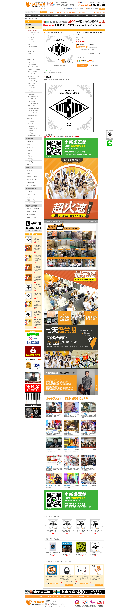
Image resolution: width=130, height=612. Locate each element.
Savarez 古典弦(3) (32, 115)
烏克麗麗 (48, 15)
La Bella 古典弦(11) (32, 112)
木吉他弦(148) (30, 27)
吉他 (39, 15)
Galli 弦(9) (30, 44)
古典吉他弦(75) (30, 91)
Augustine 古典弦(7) (33, 96)
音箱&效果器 (55, 15)
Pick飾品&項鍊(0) (30, 182)
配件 (61, 15)
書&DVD (102, 15)
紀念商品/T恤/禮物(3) (31, 179)
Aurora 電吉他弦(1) (32, 71)
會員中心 (65, 596)
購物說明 (98, 2)
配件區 (37, 18)
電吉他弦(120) (30, 59)
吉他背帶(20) (29, 147)
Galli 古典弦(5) (31, 105)
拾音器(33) (29, 150)
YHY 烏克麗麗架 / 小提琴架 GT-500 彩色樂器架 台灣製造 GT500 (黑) (81, 578)
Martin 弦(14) (31, 51)
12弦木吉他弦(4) (32, 130)
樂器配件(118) (29, 168)
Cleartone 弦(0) (31, 35)
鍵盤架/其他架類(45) (31, 203)
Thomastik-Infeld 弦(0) (33, 32)
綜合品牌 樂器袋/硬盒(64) (32, 208)
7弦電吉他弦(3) (31, 121)
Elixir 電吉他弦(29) (32, 81)
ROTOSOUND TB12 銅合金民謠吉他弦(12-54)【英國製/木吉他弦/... (37, 258)
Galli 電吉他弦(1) (32, 83)
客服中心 (89, 596)
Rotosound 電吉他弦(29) (34, 69)
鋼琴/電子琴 (67, 15)
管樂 (78, 15)
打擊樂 (73, 15)
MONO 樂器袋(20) (31, 217)
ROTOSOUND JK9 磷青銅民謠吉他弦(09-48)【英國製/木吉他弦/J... (37, 248)
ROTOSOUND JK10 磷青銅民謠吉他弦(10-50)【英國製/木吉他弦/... (37, 267)
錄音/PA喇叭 (95, 15)
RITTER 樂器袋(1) (31, 214)
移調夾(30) (29, 144)
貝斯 (43, 15)
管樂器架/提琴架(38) (31, 200)
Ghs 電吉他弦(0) (32, 85)
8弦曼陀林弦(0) (31, 123)
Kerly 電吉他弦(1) (32, 88)
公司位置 (46, 596)
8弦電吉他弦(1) (31, 126)
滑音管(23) (29, 153)
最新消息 (76, 596)
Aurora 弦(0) (31, 53)
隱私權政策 (83, 596)
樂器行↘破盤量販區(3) (32, 185)
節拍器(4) (28, 173)
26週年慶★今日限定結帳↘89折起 (57, 12)
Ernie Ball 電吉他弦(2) (33, 62)
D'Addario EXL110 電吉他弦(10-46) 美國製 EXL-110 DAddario (51, 578)
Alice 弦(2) (30, 56)
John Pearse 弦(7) (32, 46)
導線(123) (29, 164)
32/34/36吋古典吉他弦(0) (34, 135)
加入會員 (75, 8)
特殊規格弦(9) (30, 118)
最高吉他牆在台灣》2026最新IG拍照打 (76, 12)
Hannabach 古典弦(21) (33, 108)
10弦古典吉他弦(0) (32, 128)
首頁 (26, 18)
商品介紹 (30, 18)
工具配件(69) (29, 156)
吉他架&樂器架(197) (31, 188)
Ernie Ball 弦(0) (31, 42)
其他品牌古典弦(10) (32, 94)
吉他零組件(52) (30, 162)
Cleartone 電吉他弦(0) (33, 64)
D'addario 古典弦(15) (33, 103)
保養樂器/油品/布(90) (31, 176)
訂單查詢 (81, 8)
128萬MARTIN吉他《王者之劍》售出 (96, 12)
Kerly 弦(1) (30, 49)
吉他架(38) (29, 191)
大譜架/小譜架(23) (31, 194)
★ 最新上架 (28, 15)
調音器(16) (29, 170)
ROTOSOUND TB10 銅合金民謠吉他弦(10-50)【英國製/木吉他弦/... (37, 304)
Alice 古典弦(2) (31, 101)
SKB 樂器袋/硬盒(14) (31, 211)
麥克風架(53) (29, 197)
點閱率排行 (58, 596)
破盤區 (34, 15)
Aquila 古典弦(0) (32, 98)
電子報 (102, 2)
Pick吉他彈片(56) (30, 141)
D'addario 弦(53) (32, 37)
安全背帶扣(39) (30, 159)
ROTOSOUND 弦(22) (33, 30)
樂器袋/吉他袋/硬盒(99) (32, 206)
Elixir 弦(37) (31, 39)
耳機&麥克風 (87, 15)
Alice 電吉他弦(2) (32, 74)
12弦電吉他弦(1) (32, 133)
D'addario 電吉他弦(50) (33, 76)
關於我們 (92, 2)
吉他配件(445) (29, 138)
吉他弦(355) (29, 24)
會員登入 (66, 8)
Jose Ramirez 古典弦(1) (33, 110)
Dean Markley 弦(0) (32, 78)
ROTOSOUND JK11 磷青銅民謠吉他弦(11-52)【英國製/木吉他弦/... (37, 277)
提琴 (82, 15)
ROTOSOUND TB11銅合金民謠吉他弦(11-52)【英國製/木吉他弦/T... (37, 322)
